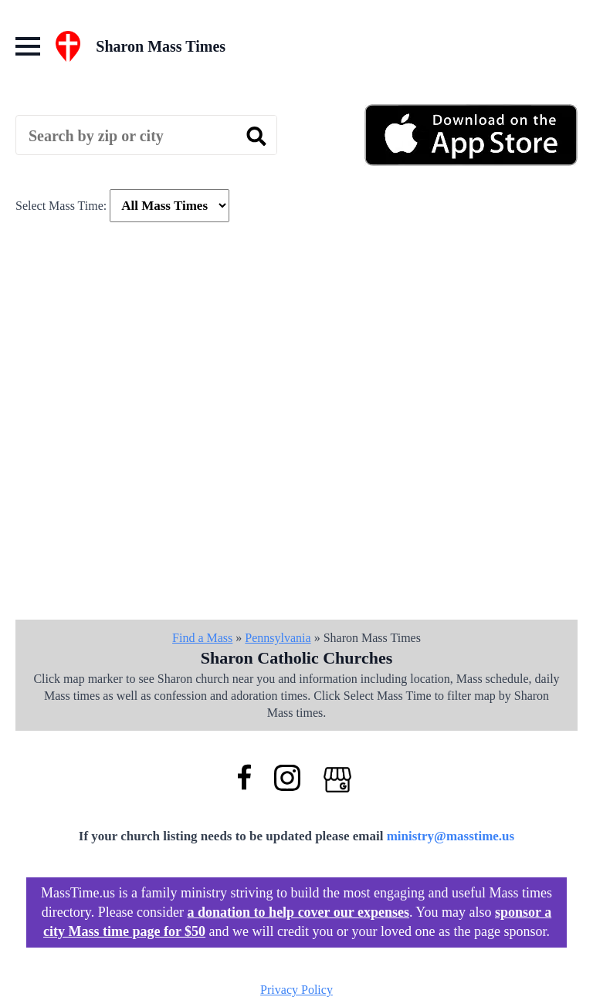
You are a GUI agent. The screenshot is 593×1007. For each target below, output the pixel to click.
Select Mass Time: (61, 205)
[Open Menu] (27, 46)
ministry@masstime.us (451, 836)
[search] (256, 136)
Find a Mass (202, 637)
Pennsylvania (277, 637)
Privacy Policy (296, 989)
